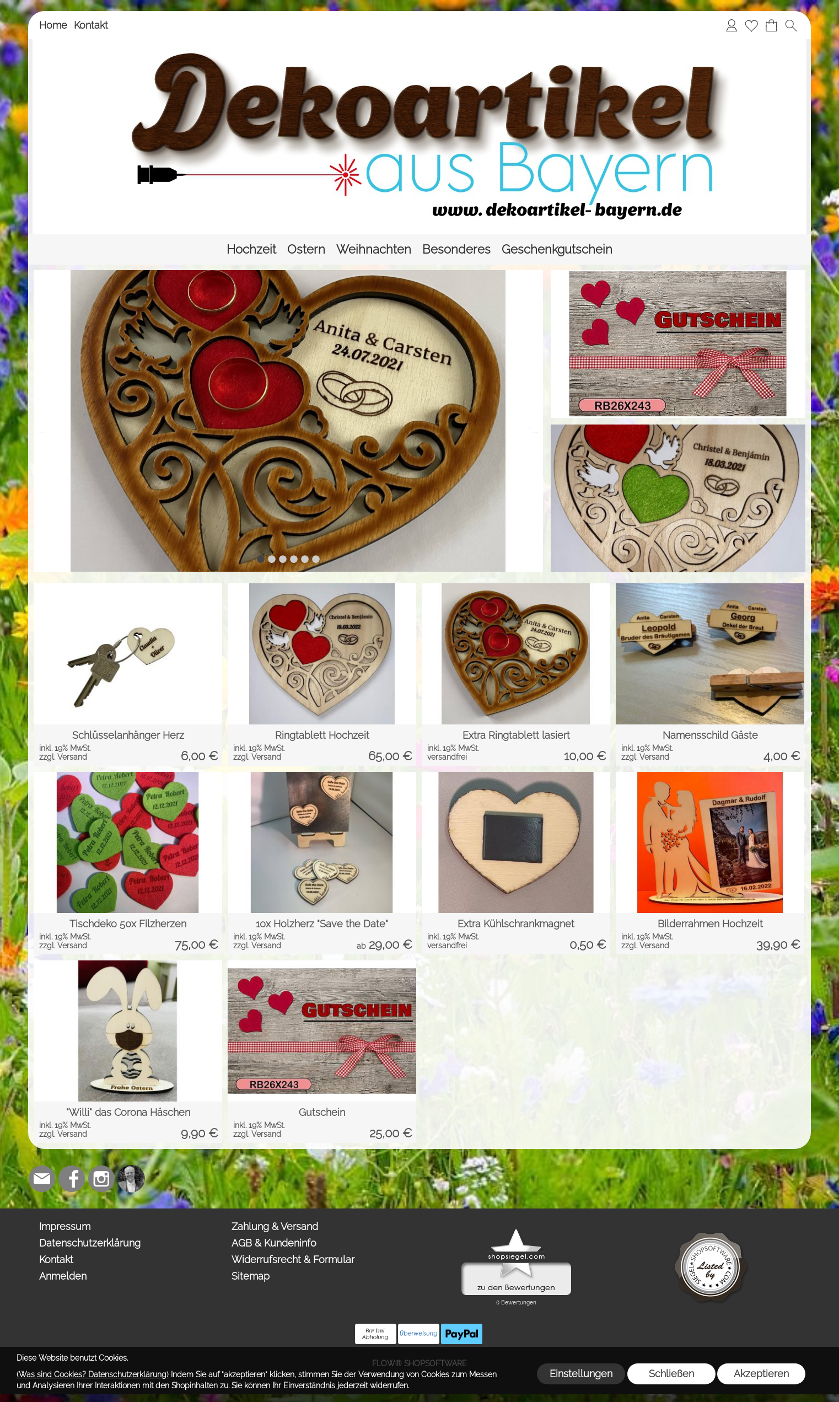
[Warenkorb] (771, 25)
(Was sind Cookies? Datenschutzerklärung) (93, 1374)
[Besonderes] (456, 249)
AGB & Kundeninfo (274, 1243)
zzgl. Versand (63, 757)
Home (53, 25)
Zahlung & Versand (275, 1226)
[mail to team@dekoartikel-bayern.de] (42, 1178)
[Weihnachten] (374, 249)
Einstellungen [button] (581, 1373)
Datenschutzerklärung (90, 1243)
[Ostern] (306, 249)
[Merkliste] (751, 25)
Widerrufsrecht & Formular (293, 1259)
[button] (791, 25)
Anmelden (63, 1276)
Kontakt (91, 25)
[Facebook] (71, 1178)
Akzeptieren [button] (761, 1373)
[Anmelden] (731, 25)
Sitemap (251, 1276)
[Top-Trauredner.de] (131, 1178)
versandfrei (447, 757)
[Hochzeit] (251, 249)
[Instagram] (101, 1178)
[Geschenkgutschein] (557, 249)
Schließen (671, 1373)
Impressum (64, 1226)
